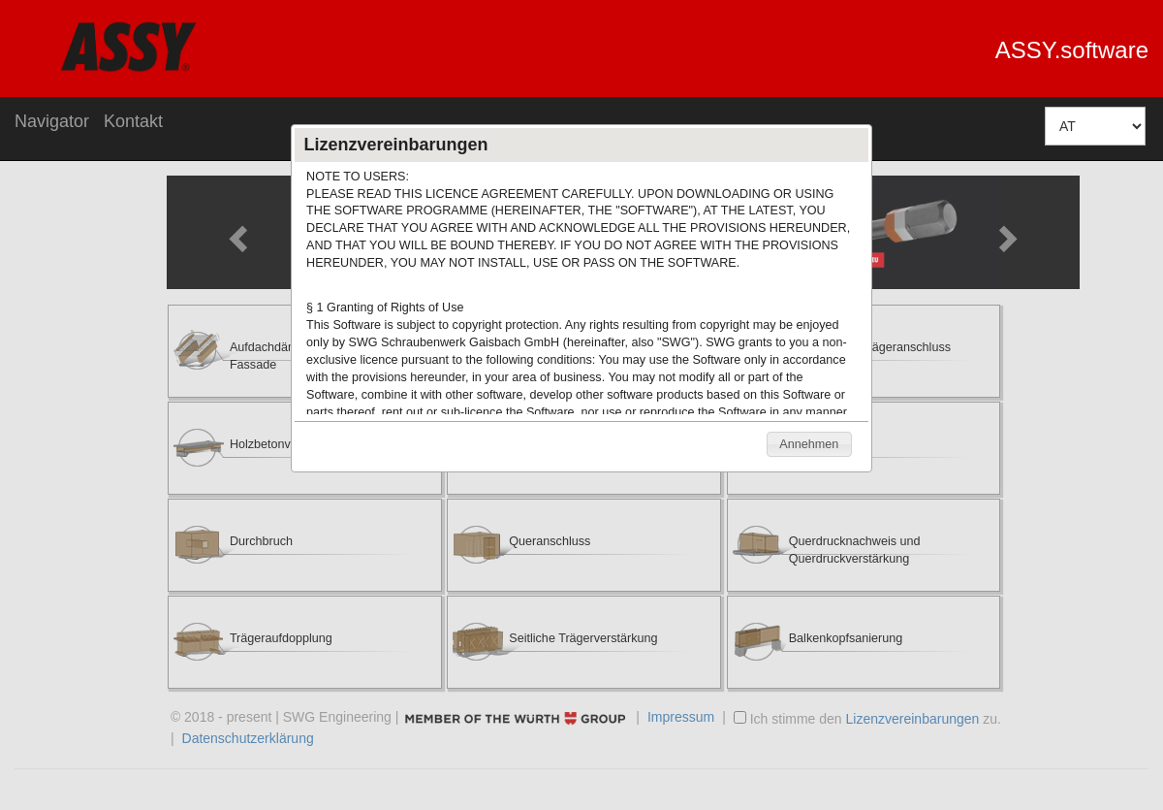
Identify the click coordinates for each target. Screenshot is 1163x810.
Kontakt (133, 121)
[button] (809, 444)
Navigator (52, 121)
